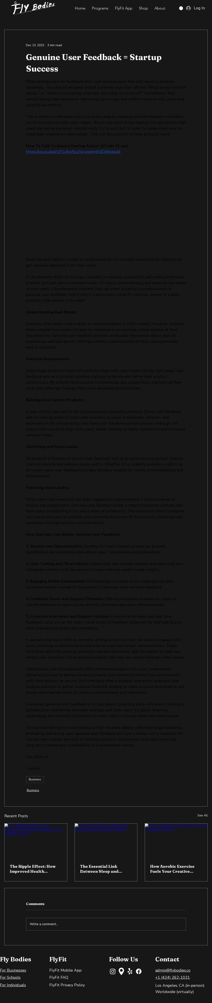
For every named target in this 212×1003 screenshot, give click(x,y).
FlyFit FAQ (58, 977)
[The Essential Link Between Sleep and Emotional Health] (106, 841)
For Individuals (13, 985)
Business (35, 779)
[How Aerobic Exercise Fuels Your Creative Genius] (176, 841)
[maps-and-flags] (121, 971)
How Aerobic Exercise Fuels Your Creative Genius (172, 869)
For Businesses (13, 970)
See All (203, 815)
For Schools (10, 977)
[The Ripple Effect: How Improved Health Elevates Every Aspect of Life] (36, 841)
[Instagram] (112, 971)
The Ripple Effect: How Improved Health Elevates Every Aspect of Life (35, 869)
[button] (100, 8)
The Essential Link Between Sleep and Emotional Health (99, 869)
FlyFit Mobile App (65, 970)
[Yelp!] (130, 971)
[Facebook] (138, 971)
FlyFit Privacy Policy (67, 985)
